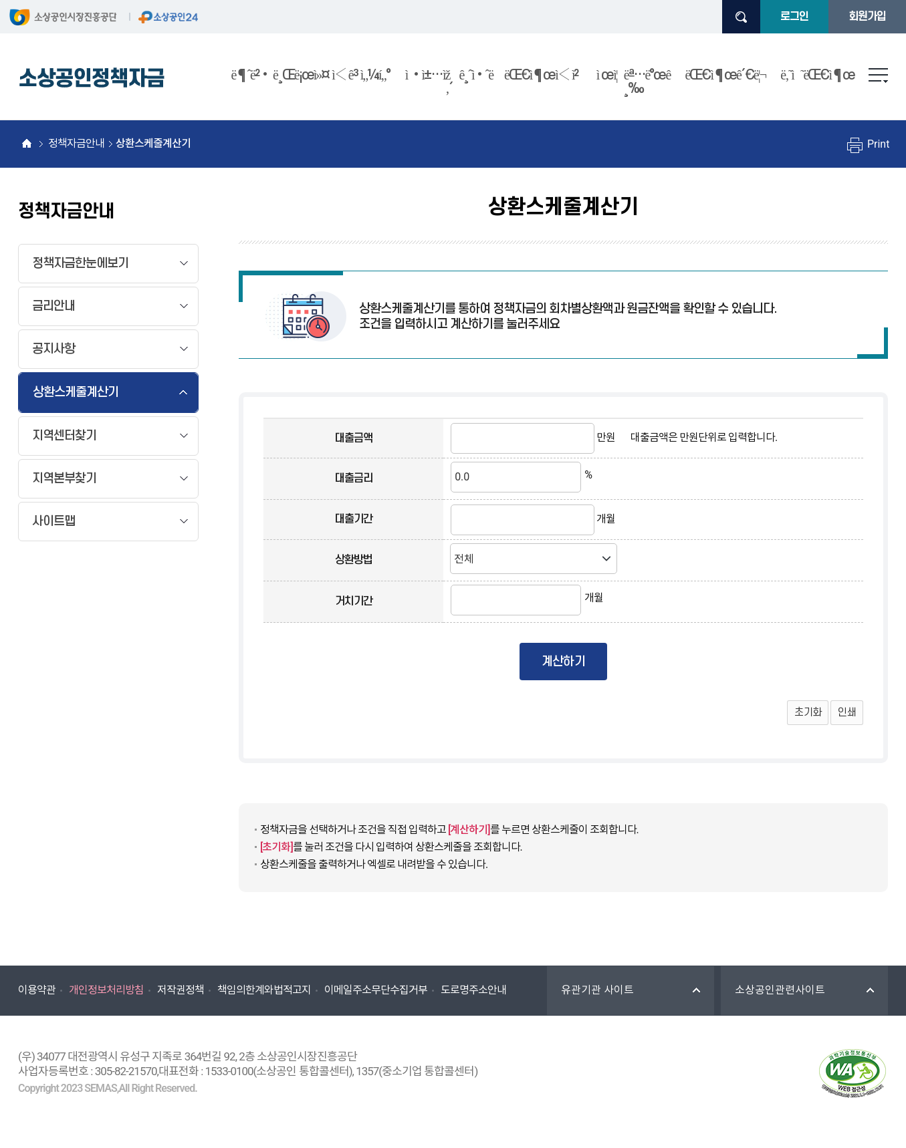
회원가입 (867, 17)
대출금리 (353, 478)
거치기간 (353, 601)
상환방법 (353, 560)
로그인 (794, 17)
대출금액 (353, 438)
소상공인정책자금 (91, 78)
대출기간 (353, 519)
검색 (741, 16)
